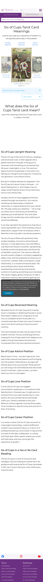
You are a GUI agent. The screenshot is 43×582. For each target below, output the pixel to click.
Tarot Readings (5, 566)
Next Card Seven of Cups (37, 75)
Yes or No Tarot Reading (7, 574)
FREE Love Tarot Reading (8, 571)
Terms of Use (25, 289)
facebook (2, 556)
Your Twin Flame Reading (30, 576)
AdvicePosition (35, 44)
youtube (39, 556)
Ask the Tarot (26, 566)
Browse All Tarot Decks (32, 14)
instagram (21, 556)
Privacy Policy (12, 289)
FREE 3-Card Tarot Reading (8, 568)
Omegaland (17, 83)
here (24, 287)
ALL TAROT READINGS (7, 580)
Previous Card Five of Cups (6, 75)
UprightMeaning (8, 44)
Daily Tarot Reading (6, 576)
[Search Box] (29, 10)
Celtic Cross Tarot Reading (30, 574)
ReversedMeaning (21, 44)
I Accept (8, 293)
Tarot (4, 563)
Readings (27, 563)
